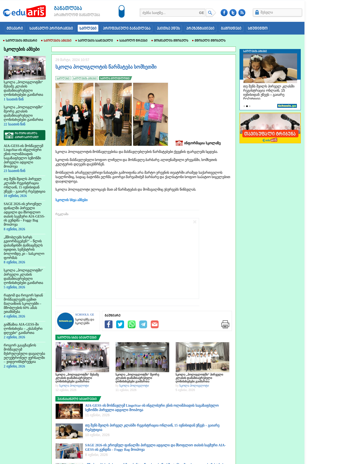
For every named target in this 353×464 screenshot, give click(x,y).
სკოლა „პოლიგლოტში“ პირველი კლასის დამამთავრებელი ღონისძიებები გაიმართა (199, 378)
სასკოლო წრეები (132, 41)
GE (201, 13)
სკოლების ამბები (56, 41)
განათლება (68, 8)
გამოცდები (231, 29)
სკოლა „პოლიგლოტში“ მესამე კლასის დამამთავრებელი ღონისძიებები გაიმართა (77, 378)
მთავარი (15, 29)
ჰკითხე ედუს (168, 29)
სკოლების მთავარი (20, 41)
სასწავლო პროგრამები (51, 29)
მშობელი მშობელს (209, 41)
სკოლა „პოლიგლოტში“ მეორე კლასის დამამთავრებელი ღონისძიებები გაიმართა (137, 378)
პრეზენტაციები (200, 29)
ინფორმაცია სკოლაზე (198, 143)
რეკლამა (61, 214)
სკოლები (88, 29)
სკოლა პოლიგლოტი (74, 385)
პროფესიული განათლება (127, 29)
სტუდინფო (258, 29)
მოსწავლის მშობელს (169, 41)
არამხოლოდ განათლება (69, 15)
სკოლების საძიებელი (94, 41)
